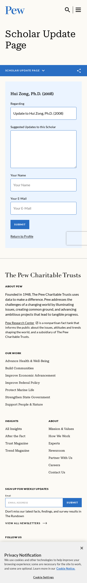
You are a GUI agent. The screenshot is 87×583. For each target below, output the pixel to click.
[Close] (82, 551)
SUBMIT (20, 224)
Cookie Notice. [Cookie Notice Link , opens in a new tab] (65, 572)
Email (8, 495)
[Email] (34, 502)
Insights (12, 421)
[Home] (43, 275)
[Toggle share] (79, 71)
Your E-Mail (18, 198)
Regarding (17, 103)
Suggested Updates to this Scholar (33, 127)
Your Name (18, 175)
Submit (72, 502)
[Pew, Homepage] (15, 9)
